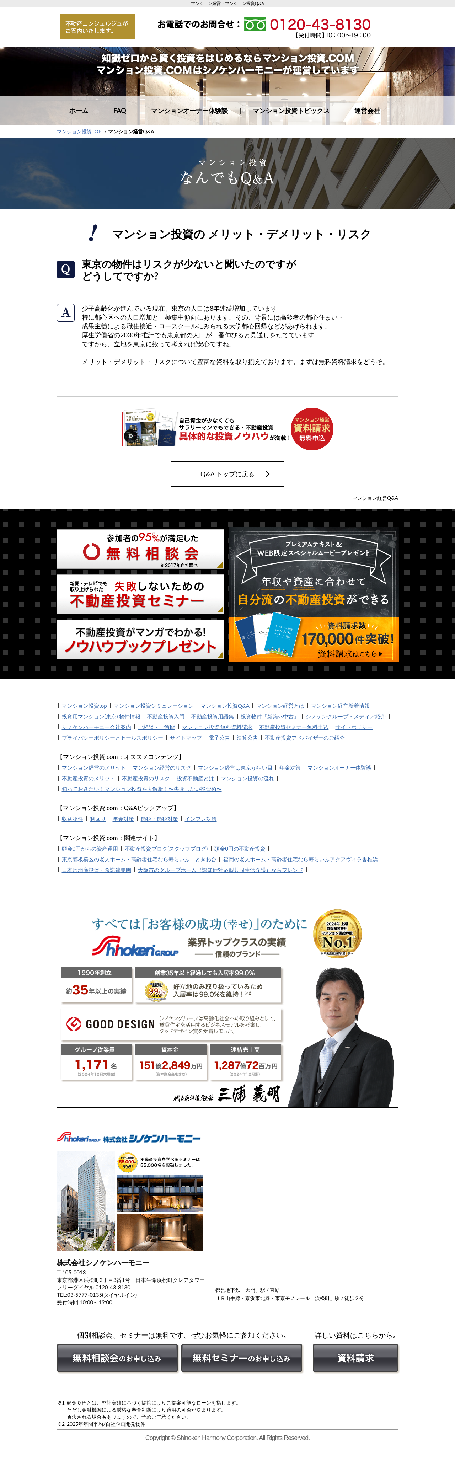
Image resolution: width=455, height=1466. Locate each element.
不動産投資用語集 (212, 716)
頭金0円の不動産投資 (240, 848)
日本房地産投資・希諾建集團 (96, 870)
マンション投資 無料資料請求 (217, 727)
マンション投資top (84, 705)
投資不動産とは (195, 778)
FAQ (119, 110)
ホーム (79, 110)
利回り (98, 818)
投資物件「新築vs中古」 (270, 716)
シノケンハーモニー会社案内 (96, 727)
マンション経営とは (280, 705)
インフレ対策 (201, 818)
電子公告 (219, 737)
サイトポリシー (354, 727)
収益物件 (72, 818)
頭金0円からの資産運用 (90, 848)
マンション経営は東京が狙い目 (235, 767)
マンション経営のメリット (94, 767)
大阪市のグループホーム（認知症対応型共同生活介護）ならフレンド (220, 870)
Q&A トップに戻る (227, 474)
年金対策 (290, 767)
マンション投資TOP (79, 131)
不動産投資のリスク (146, 778)
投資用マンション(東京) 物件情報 (101, 716)
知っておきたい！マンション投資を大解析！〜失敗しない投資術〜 (142, 789)
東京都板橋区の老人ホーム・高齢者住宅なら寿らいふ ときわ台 (139, 859)
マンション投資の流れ (247, 778)
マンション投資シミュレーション (154, 705)
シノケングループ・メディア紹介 (346, 716)
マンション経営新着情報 (340, 705)
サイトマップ (186, 737)
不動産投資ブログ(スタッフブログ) (166, 848)
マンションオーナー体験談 (189, 110)
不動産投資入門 (165, 716)
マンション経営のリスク (162, 767)
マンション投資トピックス (291, 110)
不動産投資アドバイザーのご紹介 (305, 737)
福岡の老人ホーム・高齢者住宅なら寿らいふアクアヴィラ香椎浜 (300, 859)
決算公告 (247, 737)
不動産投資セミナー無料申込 (293, 727)
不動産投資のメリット (88, 778)
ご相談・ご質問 (156, 727)
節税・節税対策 (159, 818)
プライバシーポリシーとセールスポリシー (112, 737)
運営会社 (367, 110)
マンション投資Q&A (225, 705)
